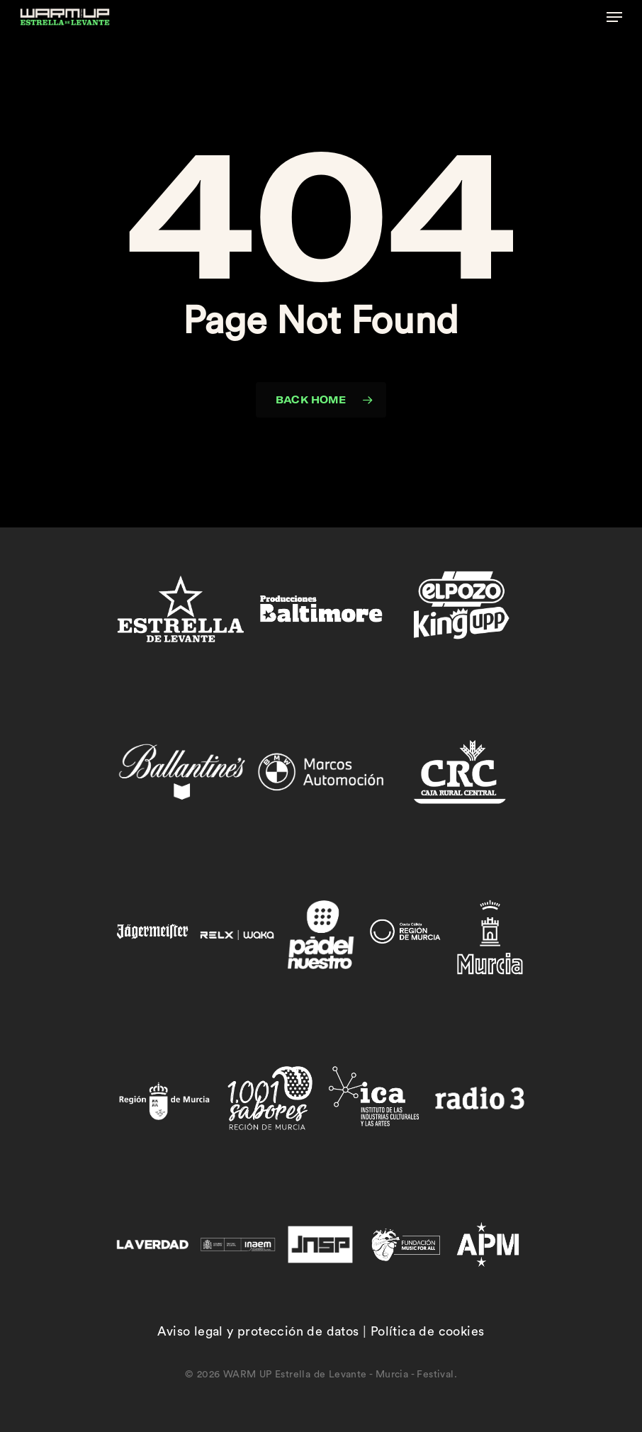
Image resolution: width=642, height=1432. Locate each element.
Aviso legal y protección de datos (258, 1331)
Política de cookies (428, 1331)
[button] (614, 17)
